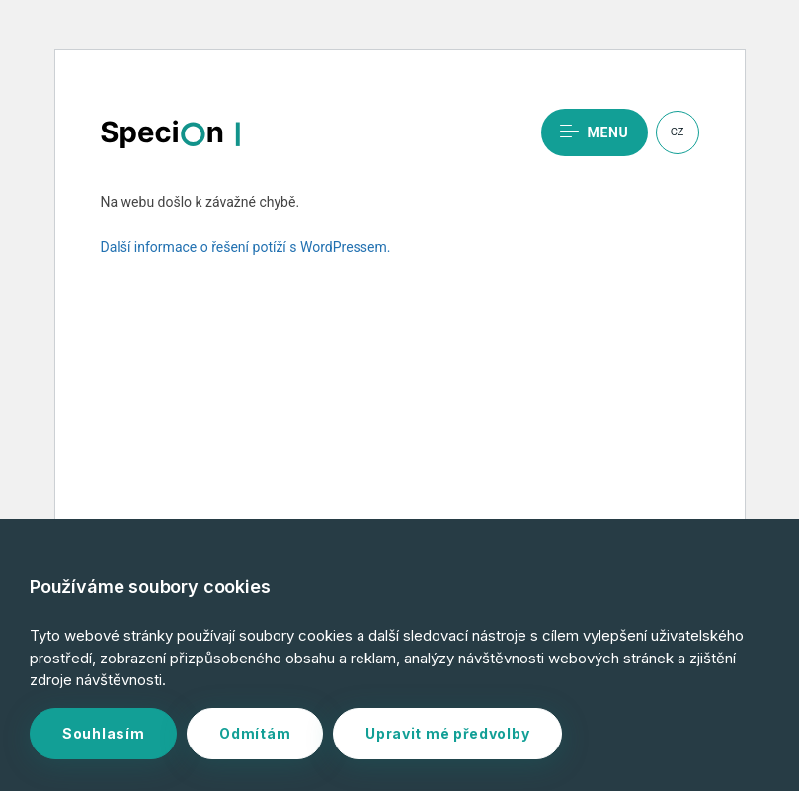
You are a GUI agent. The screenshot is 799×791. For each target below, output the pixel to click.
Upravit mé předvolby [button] (447, 733)
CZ (677, 132)
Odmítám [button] (254, 733)
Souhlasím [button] (103, 733)
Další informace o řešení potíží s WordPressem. (246, 247)
